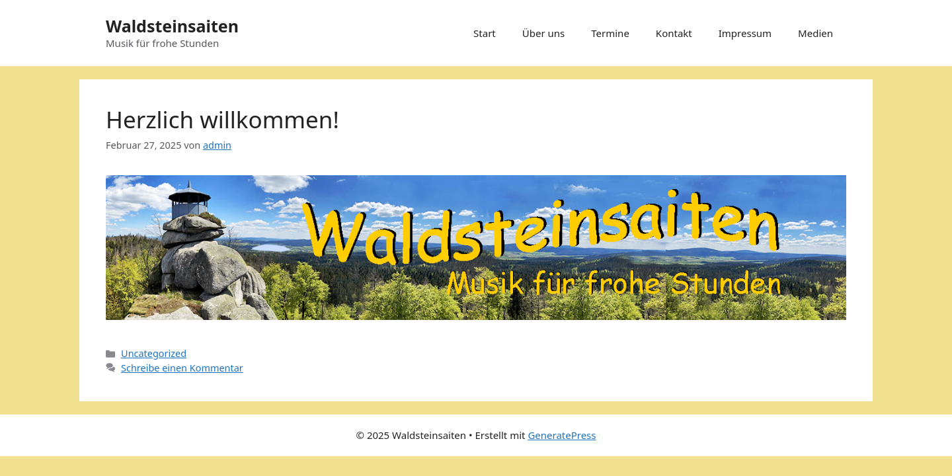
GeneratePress (562, 435)
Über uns (543, 33)
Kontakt (674, 33)
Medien (815, 33)
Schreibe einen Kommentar (182, 368)
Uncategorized (153, 353)
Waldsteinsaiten (172, 26)
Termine (610, 33)
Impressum (745, 33)
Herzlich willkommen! (222, 119)
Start (484, 33)
